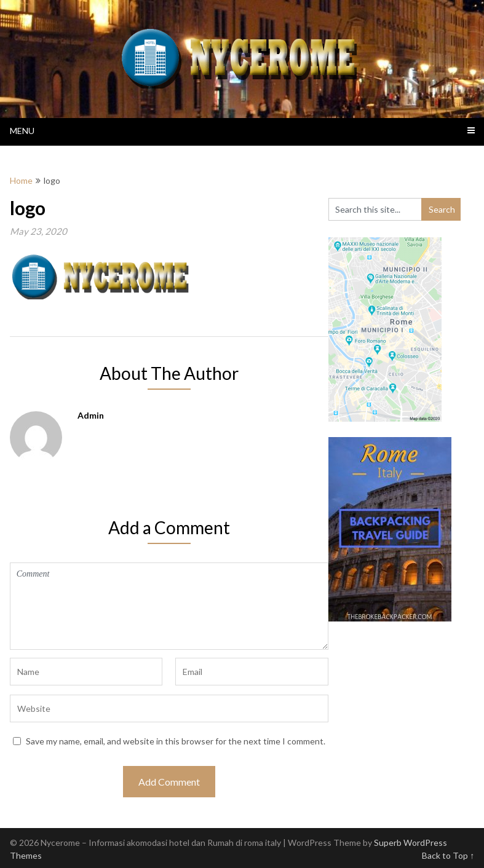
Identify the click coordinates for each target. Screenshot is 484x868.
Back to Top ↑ (448, 855)
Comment (169, 606)
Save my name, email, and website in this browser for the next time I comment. (175, 741)
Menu (22, 130)
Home (21, 180)
